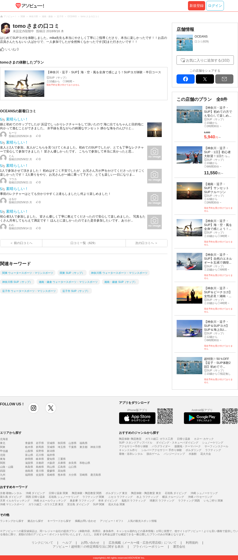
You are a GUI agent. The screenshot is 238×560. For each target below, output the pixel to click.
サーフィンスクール (216, 446)
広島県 (62, 466)
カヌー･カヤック (204, 438)
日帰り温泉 (183, 438)
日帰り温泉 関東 (58, 493)
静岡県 (29, 458)
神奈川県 (95, 447)
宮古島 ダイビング (78, 504)
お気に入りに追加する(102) (207, 60)
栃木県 (29, 447)
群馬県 (40, 447)
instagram (33, 407)
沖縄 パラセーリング (200, 496)
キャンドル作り (128, 450)
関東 (2, 447)
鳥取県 (29, 466)
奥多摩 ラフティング (82, 500)
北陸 (2, 455)
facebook (186, 79)
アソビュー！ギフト (112, 520)
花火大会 (205, 453)
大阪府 (51, 462)
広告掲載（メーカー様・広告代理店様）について (143, 542)
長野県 (40, 451)
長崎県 (51, 474)
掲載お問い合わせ (85, 520)
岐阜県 (40, 458)
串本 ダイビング (107, 500)
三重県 (62, 458)
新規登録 (197, 6)
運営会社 (179, 546)
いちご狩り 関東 (213, 500)
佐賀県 (40, 474)
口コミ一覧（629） (84, 243)
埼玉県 (62, 447)
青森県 (29, 443)
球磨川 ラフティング (162, 500)
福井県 (51, 455)
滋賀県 (29, 462)
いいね (12, 49)
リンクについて (42, 542)
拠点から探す (35, 520)
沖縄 (2, 478)
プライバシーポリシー (148, 546)
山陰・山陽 (6, 466)
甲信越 (4, 451)
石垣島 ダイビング (176, 493)
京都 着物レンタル (11, 493)
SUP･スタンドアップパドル (135, 442)
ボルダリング (193, 450)
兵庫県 (62, 462)
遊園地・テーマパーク (187, 446)
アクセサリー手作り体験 (133, 446)
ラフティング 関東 (93, 496)
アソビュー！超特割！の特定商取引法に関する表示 (88, 546)
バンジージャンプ (174, 453)
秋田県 (62, 443)
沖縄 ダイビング (35, 493)
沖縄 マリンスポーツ (12, 504)
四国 (2, 470)
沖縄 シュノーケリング (204, 493)
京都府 (40, 462)
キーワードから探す (59, 520)
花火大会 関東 (116, 504)
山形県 (72, 443)
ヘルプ (67, 542)
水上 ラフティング (147, 496)
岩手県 (40, 443)
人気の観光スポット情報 (142, 520)
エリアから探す (11, 432)
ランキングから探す (12, 520)
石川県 (40, 455)
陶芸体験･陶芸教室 (130, 438)
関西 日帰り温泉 (35, 496)
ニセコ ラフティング (120, 496)
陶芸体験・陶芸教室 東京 (146, 493)
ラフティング (213, 450)
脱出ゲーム (153, 453)
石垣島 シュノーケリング (63, 496)
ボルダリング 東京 (116, 493)
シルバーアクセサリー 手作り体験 (161, 450)
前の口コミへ (23, 243)
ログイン (215, 6)
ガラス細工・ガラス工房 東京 (45, 504)
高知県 (62, 470)
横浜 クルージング (173, 496)
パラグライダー (161, 446)
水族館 (193, 453)
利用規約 (192, 542)
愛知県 (51, 458)
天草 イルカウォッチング (15, 500)
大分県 (72, 474)
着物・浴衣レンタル (131, 453)
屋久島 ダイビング (11, 496)
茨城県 (51, 447)
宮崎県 (83, 474)
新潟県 (51, 451)
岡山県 (51, 466)
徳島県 (29, 470)
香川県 (40, 470)
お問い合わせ (90, 542)
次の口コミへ (144, 243)
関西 (2, 462)
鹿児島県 (95, 474)
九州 (2, 474)
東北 (2, 443)
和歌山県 (85, 462)
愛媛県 (51, 470)
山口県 (72, 466)
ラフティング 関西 (189, 500)
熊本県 (62, 474)
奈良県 (72, 462)
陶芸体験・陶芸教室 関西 (87, 493)
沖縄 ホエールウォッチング (50, 500)
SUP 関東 (98, 504)
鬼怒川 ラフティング (133, 500)
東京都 (83, 447)
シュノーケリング (212, 442)
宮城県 (51, 443)
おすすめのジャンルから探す (139, 432)
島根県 (40, 466)
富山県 (29, 455)
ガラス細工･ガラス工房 (159, 438)
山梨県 (29, 451)
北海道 (4, 439)
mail (224, 79)
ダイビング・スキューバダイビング (177, 442)
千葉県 (72, 447)
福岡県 (29, 474)
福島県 (83, 443)
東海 (2, 458)
